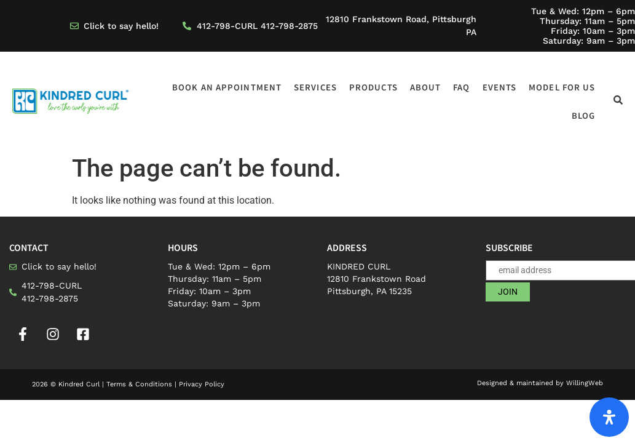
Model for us (562, 87)
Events (500, 87)
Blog (583, 115)
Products (373, 87)
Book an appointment (227, 87)
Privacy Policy (201, 384)
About (425, 87)
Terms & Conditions (139, 384)
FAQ (461, 87)
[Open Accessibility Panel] (609, 417)
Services (315, 87)
